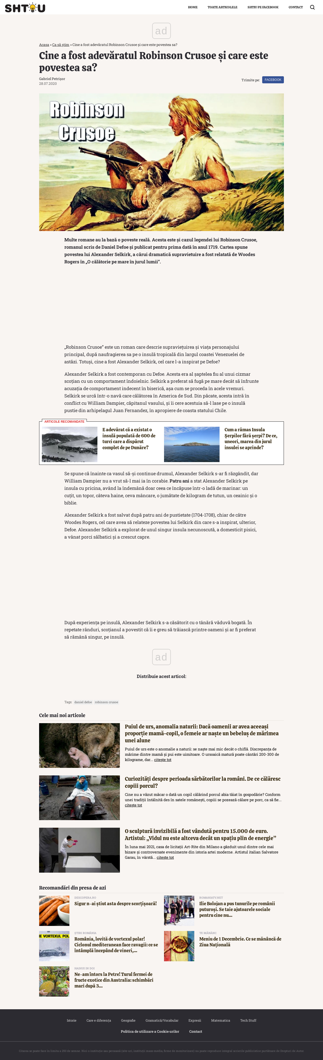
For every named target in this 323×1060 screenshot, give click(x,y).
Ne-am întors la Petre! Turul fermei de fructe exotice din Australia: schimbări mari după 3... (113, 980)
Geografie (128, 1020)
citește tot (162, 759)
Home (193, 7)
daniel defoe (83, 702)
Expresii (195, 1020)
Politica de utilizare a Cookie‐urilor (150, 1031)
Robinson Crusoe (106, 702)
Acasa (44, 44)
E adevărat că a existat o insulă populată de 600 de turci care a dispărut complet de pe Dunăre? (128, 438)
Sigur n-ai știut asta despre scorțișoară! (115, 903)
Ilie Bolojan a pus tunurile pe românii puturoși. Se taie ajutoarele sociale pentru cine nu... (237, 909)
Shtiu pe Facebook (263, 7)
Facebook (273, 80)
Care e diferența (99, 1020)
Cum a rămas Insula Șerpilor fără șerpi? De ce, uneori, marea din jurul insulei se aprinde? (251, 438)
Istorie (71, 1020)
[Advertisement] (161, 305)
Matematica (220, 1020)
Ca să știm (60, 44)
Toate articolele (222, 7)
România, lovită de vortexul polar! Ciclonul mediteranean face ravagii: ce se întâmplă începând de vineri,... (116, 945)
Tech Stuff (248, 1020)
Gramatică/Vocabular (162, 1020)
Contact (296, 7)
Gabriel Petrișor (52, 78)
